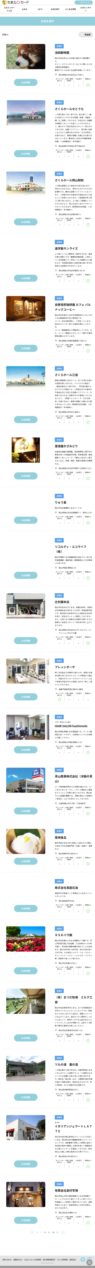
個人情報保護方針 (49, 1259)
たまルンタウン (85, 9)
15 (49, 1232)
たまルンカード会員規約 (32, 1259)
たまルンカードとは (9, 9)
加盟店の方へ (18, 1259)
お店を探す (55, 9)
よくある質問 (70, 9)
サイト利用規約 (62, 1259)
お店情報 (25, 82)
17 (57, 1232)
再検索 (88, 34)
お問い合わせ (7, 1259)
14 (45, 1232)
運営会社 (73, 1259)
